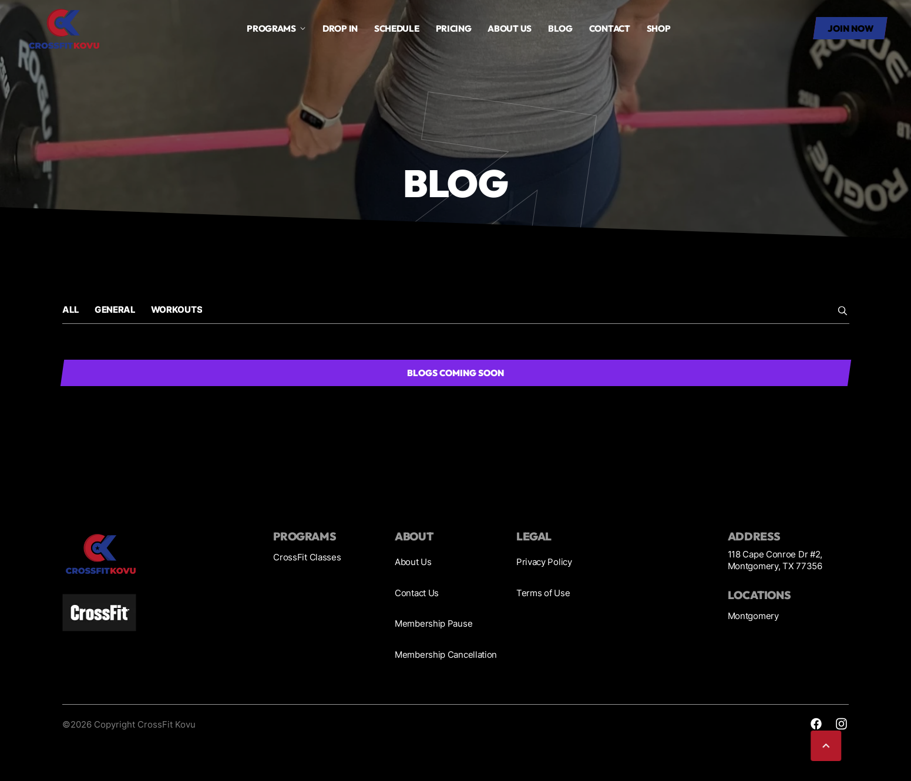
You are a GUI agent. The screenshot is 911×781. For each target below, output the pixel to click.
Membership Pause (433, 623)
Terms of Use (543, 593)
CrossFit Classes (307, 557)
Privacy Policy (544, 561)
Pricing (454, 28)
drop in (340, 28)
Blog (560, 28)
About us (510, 28)
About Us (413, 561)
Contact (609, 28)
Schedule (396, 28)
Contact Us (417, 593)
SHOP (659, 28)
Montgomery (753, 615)
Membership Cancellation (446, 654)
